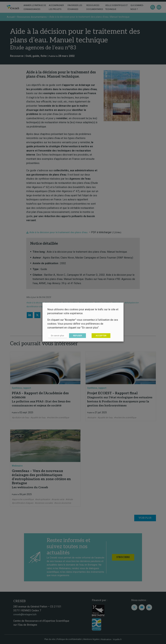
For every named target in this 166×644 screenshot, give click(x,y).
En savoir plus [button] (56, 336)
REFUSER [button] (75, 336)
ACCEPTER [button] (99, 336)
